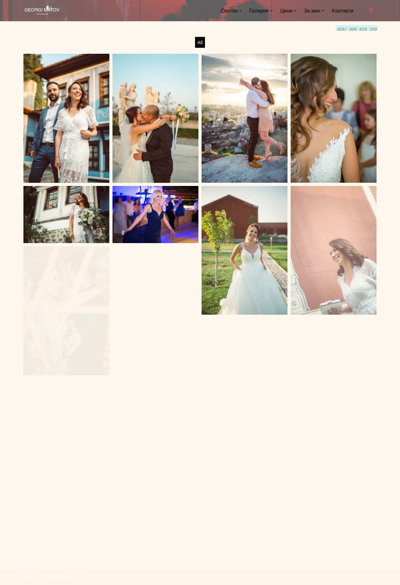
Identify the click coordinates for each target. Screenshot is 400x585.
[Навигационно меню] (371, 11)
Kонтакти (342, 10)
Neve (27, 577)
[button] (240, 10)
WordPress (83, 577)
